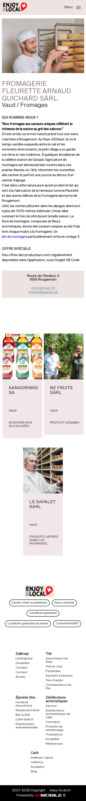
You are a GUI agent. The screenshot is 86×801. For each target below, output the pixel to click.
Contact (21, 672)
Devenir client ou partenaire (29, 602)
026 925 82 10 (43, 289)
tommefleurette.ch (43, 292)
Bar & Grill (23, 715)
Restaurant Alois (28, 710)
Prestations (54, 734)
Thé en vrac (54, 666)
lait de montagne (14, 237)
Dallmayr (23, 654)
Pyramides (53, 671)
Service (51, 706)
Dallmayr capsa (42, 758)
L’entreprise (24, 658)
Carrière (22, 668)
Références (54, 744)
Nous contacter (64, 602)
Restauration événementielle (27, 725)
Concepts (53, 722)
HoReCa (37, 762)
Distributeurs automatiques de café (58, 714)
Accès (20, 677)
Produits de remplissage (55, 728)
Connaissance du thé (58, 686)
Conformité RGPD (67, 623)
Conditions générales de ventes (27, 623)
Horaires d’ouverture (24, 704)
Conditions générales (43, 613)
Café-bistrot (24, 719)
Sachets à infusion (59, 676)
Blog (34, 771)
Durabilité (22, 663)
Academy (37, 767)
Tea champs (54, 680)
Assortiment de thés (57, 660)
